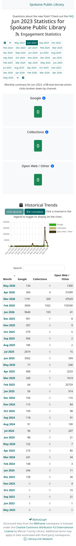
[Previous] (10, 42)
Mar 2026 (45, 72)
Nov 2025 (56, 67)
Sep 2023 (44, 42)
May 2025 (45, 62)
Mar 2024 (57, 47)
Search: (39, 268)
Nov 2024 (33, 57)
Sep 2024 (8, 57)
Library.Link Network (38, 539)
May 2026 (8, 77)
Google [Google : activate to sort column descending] (22, 279)
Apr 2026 (57, 72)
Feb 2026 (32, 72)
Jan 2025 (57, 57)
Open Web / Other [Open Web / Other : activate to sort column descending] (61, 277)
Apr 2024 (8, 52)
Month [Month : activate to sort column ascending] (7, 279)
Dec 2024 (45, 57)
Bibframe (39, 523)
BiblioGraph (38, 519)
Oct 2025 (44, 67)
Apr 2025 (33, 62)
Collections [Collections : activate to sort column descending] (40, 279)
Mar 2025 (20, 62)
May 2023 (19, 42)
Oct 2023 (56, 42)
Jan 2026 (20, 72)
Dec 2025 (8, 72)
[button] (44, 98)
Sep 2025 (32, 67)
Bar (35, 211)
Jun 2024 (32, 52)
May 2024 (20, 52)
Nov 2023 (8, 47)
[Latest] (23, 77)
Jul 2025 (7, 67)
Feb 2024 (44, 47)
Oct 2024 (20, 57)
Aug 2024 (56, 52)
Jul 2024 (44, 52)
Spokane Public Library (47, 4)
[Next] (17, 77)
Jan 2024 (32, 47)
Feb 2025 (8, 62)
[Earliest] (5, 42)
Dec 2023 (21, 47)
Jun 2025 (58, 62)
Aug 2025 (19, 67)
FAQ (71, 16)
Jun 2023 (31, 42)
